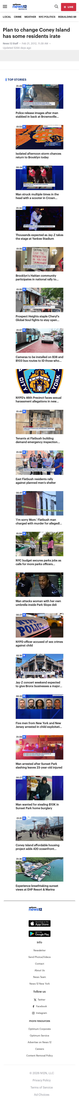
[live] (68, 7)
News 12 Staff (10, 43)
